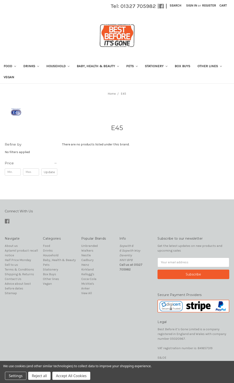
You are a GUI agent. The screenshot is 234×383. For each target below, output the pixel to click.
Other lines (209, 66)
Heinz (85, 265)
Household (58, 66)
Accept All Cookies (71, 375)
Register (209, 5)
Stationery (156, 66)
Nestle (86, 255)
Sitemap (11, 293)
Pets (132, 66)
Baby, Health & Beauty (98, 66)
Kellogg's (87, 274)
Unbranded (89, 246)
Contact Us (13, 279)
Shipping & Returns (19, 274)
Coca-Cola (88, 279)
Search (175, 5)
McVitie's (87, 284)
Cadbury (87, 260)
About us (11, 246)
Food (10, 66)
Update (49, 172)
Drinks (31, 66)
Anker (85, 288)
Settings (16, 375)
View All (86, 293)
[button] (31, 163)
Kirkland (87, 269)
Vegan (9, 77)
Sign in (191, 5)
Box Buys (182, 66)
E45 (123, 93)
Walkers (87, 250)
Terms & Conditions (19, 269)
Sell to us (11, 265)
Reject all (39, 375)
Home (112, 93)
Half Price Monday (18, 260)
